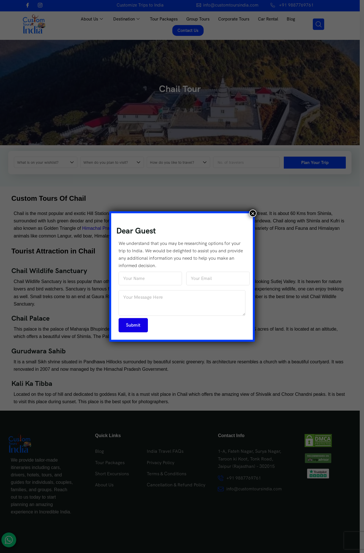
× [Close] (253, 213)
